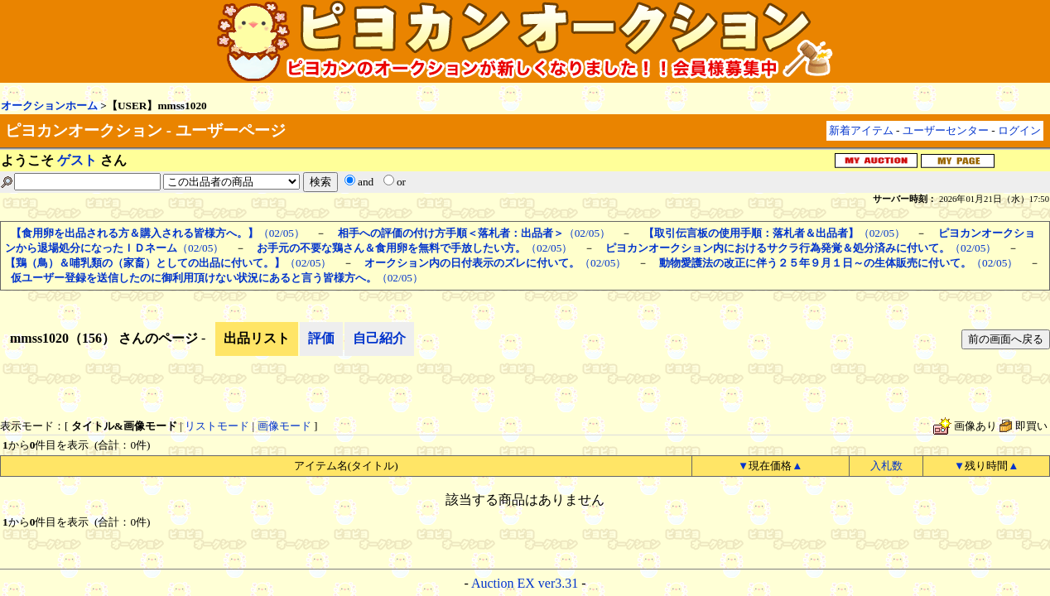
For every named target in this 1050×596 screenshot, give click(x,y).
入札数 (886, 465)
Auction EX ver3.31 (524, 583)
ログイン (1019, 130)
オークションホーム (49, 105)
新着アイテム (861, 130)
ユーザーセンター (946, 130)
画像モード (284, 426)
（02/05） (158, 233)
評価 (321, 338)
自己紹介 (379, 338)
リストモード (217, 426)
